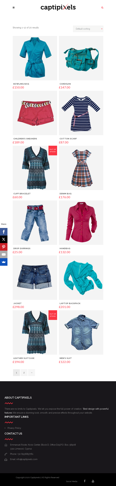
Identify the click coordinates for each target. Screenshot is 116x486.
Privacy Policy (14, 428)
